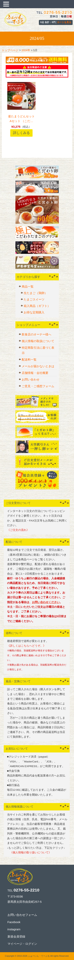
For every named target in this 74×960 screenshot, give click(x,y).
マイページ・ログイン (22, 943)
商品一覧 (28, 286)
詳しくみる (21, 133)
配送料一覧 (29, 359)
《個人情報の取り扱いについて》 (29, 852)
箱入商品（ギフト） (37, 306)
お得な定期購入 (34, 312)
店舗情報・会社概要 (35, 372)
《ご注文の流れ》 (18, 530)
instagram (14, 929)
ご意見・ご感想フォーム (38, 386)
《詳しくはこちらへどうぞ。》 (26, 645)
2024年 (26, 50)
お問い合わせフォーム (22, 914)
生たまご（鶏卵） (35, 293)
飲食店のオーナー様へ (36, 334)
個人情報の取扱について (38, 341)
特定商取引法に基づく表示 (38, 350)
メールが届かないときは (38, 366)
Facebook (14, 922)
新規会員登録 (16, 936)
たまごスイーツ (34, 299)
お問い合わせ (30, 379)
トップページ (10, 50)
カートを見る (64, 22)
